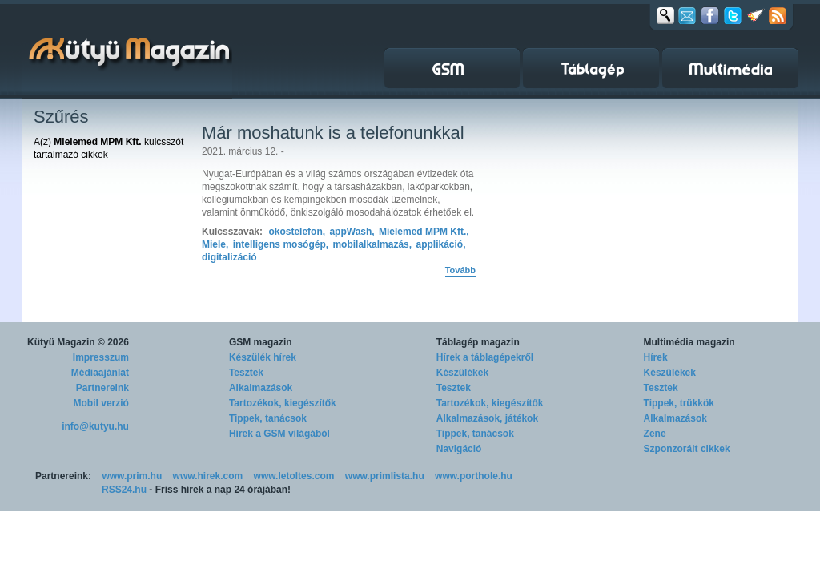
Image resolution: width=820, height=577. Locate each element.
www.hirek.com (208, 476)
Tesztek (246, 372)
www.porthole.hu (473, 476)
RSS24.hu (124, 489)
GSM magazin (260, 342)
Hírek (656, 357)
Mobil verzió (101, 403)
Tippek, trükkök (679, 403)
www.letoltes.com (294, 476)
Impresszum (101, 357)
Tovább (460, 270)
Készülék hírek (262, 357)
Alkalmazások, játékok (487, 418)
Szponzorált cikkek (687, 448)
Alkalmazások (260, 387)
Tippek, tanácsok (268, 418)
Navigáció (459, 448)
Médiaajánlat (100, 372)
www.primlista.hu (384, 476)
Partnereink (102, 387)
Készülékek (462, 372)
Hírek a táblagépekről (484, 357)
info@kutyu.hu (95, 426)
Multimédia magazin (689, 342)
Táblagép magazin (478, 342)
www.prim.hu (132, 476)
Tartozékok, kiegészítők (282, 403)
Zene (655, 433)
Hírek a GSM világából (279, 433)
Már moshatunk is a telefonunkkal (333, 133)
